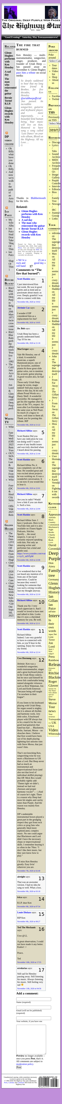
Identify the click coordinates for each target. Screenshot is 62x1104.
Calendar (11, 1082)
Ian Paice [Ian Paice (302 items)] (52, 606)
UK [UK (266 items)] (54, 722)
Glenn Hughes (9, 526)
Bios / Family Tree (55, 196)
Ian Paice (8, 213)
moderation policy (24, 1064)
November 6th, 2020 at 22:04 (28, 509)
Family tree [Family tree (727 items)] (54, 573)
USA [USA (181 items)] (51, 726)
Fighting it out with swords (56, 493)
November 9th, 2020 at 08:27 (28, 921)
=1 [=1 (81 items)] (49, 511)
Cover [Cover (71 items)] (50, 542)
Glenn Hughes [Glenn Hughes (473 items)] (54, 585)
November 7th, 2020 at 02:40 (28, 871)
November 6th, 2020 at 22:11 (28, 623)
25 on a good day (40, 261)
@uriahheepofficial (31, 98)
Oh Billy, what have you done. (11, 156)
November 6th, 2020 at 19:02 (28, 302)
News (20, 248)
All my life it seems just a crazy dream (55, 271)
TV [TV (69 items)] (49, 723)
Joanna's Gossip (56, 214)
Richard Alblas (24, 430)
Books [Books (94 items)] (51, 532)
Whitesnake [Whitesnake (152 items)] (54, 733)
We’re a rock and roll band (21, 263)
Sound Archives (56, 155)
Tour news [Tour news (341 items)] (52, 709)
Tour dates (54, 67)
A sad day (8, 73)
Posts (5, 1082)
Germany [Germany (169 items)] (53, 579)
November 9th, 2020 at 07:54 (28, 906)
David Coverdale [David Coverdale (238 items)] (54, 546)
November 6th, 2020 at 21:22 (28, 425)
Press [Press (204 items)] (51, 656)
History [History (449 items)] (54, 592)
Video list (55, 73)
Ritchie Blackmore (12, 281)
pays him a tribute (25, 72)
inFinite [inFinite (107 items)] (51, 611)
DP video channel (10, 140)
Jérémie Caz (23, 307)
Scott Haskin (23, 279)
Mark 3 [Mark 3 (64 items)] (51, 649)
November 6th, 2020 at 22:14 (28, 652)
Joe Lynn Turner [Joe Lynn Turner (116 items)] (52, 637)
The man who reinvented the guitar (11, 86)
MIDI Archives (56, 161)
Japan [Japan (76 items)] (50, 634)
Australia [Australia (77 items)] (51, 517)
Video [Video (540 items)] (53, 730)
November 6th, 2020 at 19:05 (28, 322)
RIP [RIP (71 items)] (49, 670)
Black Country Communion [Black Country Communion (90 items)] (53, 522)
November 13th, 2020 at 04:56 (29, 988)
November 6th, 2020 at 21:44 (28, 454)
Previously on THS (54, 118)
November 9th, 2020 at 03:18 (28, 891)
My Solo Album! (13, 222)
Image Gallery (56, 176)
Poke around (52, 56)
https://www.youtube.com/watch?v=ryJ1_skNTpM (33, 555)
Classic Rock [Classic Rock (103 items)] (51, 538)
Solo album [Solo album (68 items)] (52, 693)
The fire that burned (28, 47)
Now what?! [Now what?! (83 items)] (51, 652)
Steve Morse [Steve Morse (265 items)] (52, 701)
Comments (20, 1082)
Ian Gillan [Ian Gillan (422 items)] (53, 598)
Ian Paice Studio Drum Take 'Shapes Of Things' (12, 238)
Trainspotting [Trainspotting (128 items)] (55, 719)
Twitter (55, 99)
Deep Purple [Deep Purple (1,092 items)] (54, 556)
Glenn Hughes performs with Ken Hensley (32, 214)
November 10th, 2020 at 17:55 (29, 962)
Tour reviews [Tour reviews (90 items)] (51, 715)
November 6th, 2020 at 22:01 (28, 488)
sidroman (57, 233)
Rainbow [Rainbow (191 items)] (53, 660)
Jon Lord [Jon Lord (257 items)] (51, 644)
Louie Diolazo (24, 912)
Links (55, 218)
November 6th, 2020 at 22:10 (28, 594)
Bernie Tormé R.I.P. (8, 100)
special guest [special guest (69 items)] (51, 695)
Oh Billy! (12, 167)
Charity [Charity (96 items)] (51, 535)
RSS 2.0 (39, 249)
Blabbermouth (38, 198)
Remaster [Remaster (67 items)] (51, 668)
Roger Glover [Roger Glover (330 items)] (53, 684)
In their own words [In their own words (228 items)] (52, 625)
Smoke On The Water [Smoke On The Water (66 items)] (52, 690)
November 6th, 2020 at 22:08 (28, 560)
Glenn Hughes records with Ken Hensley (9, 115)
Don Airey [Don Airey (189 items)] (51, 564)
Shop (54, 77)
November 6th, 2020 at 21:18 (28, 343)
